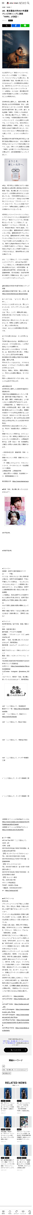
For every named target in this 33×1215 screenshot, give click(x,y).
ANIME (3, 1101)
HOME (3, 7)
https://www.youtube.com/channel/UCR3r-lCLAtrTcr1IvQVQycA (15, 1022)
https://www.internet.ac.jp (20, 481)
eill (4, 1041)
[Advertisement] (16, 1191)
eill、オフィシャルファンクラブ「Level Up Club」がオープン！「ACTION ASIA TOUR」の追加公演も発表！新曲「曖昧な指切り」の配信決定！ (24, 1107)
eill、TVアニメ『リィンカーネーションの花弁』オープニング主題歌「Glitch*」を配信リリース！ (7, 1106)
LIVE (2, 1158)
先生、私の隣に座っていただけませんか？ (15, 1070)
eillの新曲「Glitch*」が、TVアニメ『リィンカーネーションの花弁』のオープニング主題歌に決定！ (7, 1135)
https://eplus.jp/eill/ (11, 890)
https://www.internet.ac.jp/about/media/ (15, 294)
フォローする (16, 1050)
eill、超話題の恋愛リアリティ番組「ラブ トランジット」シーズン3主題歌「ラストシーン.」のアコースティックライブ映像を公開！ (7, 1164)
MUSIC (8, 7)
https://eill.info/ (19, 996)
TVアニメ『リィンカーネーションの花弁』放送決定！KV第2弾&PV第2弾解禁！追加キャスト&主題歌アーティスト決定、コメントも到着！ (24, 1135)
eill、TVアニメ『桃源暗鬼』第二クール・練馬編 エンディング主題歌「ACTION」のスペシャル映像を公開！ (24, 1163)
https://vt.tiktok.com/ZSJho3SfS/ (13, 830)
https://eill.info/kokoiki (9, 717)
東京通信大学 (11, 1043)
